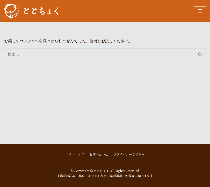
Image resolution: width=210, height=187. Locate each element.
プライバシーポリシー (129, 154)
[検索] (99, 54)
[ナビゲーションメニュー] (200, 10)
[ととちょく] (31, 11)
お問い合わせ (98, 154)
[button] (200, 54)
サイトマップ (75, 154)
